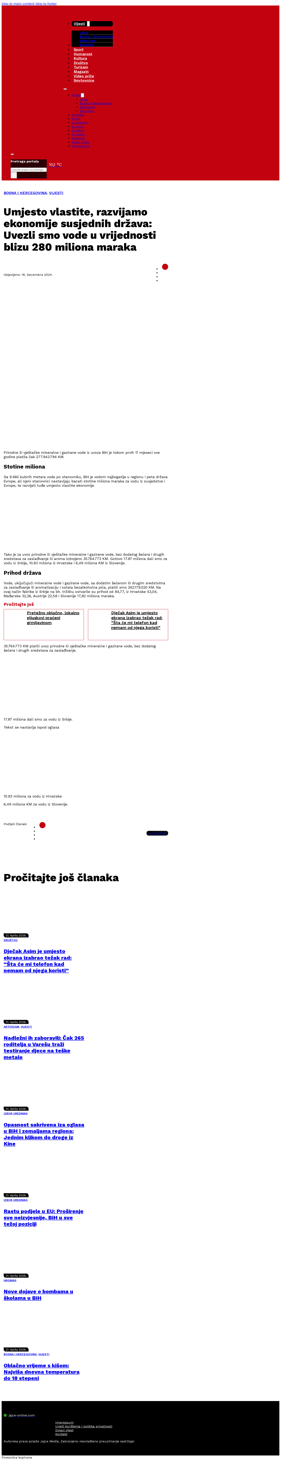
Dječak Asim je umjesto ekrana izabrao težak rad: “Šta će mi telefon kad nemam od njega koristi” (136, 620)
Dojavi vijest (64, 1430)
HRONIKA (10, 1280)
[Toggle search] (12, 154)
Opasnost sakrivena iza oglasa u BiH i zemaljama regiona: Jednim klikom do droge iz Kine (44, 1134)
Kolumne (87, 45)
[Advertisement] (86, 418)
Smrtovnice (84, 80)
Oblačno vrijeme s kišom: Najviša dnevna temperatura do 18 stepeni (42, 1371)
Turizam (81, 67)
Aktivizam (88, 41)
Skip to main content (18, 4)
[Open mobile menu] (65, 89)
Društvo (81, 63)
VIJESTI (56, 193)
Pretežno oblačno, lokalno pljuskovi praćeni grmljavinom (53, 617)
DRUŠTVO (11, 940)
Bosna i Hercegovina (96, 36)
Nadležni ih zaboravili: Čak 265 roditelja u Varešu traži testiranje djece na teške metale (44, 1047)
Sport (78, 49)
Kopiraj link (157, 833)
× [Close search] (13, 175)
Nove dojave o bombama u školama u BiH (38, 1294)
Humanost (83, 54)
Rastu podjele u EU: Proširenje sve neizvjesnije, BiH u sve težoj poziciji (43, 1217)
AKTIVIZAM (11, 1026)
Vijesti (79, 23)
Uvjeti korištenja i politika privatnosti (83, 1426)
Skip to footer (46, 4)
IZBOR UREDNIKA (16, 1113)
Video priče (84, 76)
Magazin (81, 71)
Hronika (78, 115)
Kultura (80, 58)
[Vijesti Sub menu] (88, 23)
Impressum (64, 1422)
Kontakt (61, 1434)
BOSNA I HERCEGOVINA (25, 193)
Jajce (84, 99)
